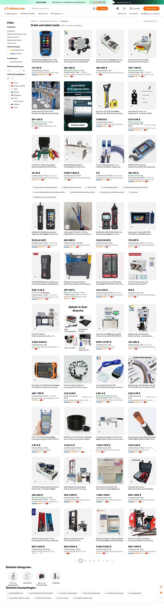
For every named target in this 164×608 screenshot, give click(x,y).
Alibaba (33, 21)
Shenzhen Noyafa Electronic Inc (107, 245)
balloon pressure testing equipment (44, 187)
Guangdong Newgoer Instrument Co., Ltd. (78, 500)
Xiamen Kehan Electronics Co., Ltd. (76, 400)
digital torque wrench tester (71, 187)
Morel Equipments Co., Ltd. (105, 347)
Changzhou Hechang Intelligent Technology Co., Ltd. (142, 295)
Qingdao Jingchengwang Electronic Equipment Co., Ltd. (110, 72)
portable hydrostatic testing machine (82, 192)
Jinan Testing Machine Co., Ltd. (75, 551)
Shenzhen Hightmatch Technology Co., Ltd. (110, 124)
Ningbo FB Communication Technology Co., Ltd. (46, 72)
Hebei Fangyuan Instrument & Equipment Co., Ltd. (78, 178)
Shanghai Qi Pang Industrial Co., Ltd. (44, 126)
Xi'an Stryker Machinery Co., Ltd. (75, 296)
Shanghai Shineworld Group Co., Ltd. (108, 500)
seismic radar (91, 187)
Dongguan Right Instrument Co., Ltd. (141, 74)
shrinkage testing (134, 593)
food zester (133, 192)
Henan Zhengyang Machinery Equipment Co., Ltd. (142, 551)
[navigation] (17, 291)
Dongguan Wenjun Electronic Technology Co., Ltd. (110, 400)
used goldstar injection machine (18, 598)
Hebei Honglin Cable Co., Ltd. (138, 450)
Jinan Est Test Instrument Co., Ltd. (108, 450)
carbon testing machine (109, 187)
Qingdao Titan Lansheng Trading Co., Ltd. (46, 501)
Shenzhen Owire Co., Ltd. (72, 450)
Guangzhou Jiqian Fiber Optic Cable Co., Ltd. (78, 245)
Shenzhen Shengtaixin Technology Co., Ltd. (46, 178)
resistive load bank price (43, 598)
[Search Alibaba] (61, 8)
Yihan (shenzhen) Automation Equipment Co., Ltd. (78, 74)
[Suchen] (102, 8)
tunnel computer (62, 598)
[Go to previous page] (76, 561)
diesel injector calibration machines (111, 192)
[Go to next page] (112, 561)
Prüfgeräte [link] (64, 21)
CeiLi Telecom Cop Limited (41, 450)
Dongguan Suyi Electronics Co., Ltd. (140, 400)
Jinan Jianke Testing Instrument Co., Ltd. (46, 347)
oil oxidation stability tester (82, 598)
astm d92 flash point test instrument (40, 593)
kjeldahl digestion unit (15, 593)
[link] (161, 587)
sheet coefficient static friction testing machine (48, 192)
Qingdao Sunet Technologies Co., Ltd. (141, 179)
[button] (94, 8)
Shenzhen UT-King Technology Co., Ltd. (141, 128)
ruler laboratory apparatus (114, 593)
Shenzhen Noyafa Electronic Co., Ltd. (44, 245)
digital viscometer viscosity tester (44, 197)
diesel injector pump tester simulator (135, 187)
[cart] (124, 9)
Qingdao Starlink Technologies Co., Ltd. (45, 398)
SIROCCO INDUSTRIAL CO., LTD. (43, 551)
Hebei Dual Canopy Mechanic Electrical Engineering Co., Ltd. (142, 500)
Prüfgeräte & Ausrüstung (48, 21)
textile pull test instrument (90, 593)
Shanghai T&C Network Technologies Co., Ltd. (142, 245)
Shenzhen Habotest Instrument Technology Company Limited (110, 295)
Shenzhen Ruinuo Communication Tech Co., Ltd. (110, 178)
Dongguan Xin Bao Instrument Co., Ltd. (109, 551)
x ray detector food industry (67, 593)
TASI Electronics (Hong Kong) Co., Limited (46, 297)
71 (107, 561)
